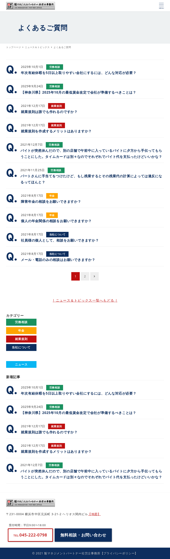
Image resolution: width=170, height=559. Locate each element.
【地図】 (94, 514)
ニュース (21, 364)
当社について (21, 347)
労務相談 (21, 322)
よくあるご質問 (21, 356)
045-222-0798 (30, 535)
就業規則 (21, 339)
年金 (21, 330)
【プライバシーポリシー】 (119, 553)
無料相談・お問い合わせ (83, 535)
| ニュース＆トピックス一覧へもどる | (85, 300)
